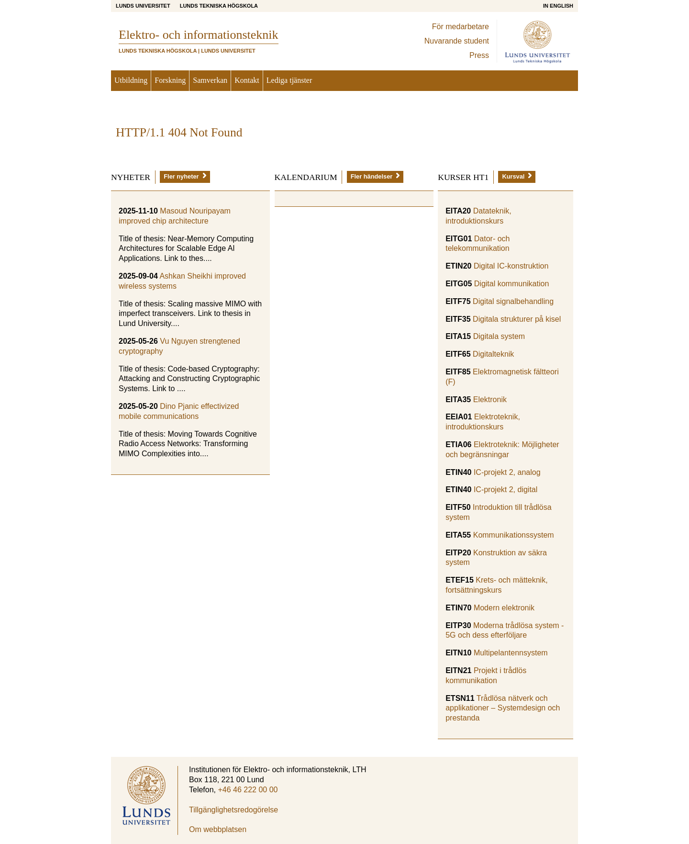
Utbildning (130, 80)
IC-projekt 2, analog (507, 472)
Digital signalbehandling (513, 301)
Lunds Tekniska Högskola (219, 6)
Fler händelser (375, 176)
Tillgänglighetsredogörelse (233, 810)
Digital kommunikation (511, 284)
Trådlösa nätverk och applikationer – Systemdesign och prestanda (502, 708)
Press (479, 55)
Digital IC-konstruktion (511, 266)
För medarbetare (460, 27)
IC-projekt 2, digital (505, 489)
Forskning (170, 80)
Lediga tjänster (289, 80)
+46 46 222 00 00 (248, 790)
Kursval (517, 176)
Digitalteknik (493, 354)
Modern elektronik (504, 608)
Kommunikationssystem (513, 535)
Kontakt (246, 80)
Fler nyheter (185, 176)
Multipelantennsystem (511, 653)
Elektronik (490, 399)
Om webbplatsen (217, 829)
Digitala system (499, 336)
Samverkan (210, 80)
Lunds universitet (143, 6)
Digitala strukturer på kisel (517, 319)
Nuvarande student (456, 41)
